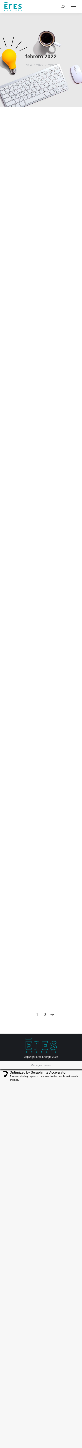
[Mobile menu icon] (73, 6)
